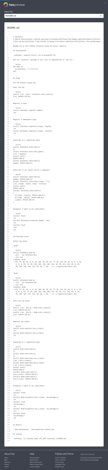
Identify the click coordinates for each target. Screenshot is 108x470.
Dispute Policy (59, 466)
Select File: (8, 12)
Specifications (34, 460)
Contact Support (35, 466)
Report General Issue (36, 464)
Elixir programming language (89, 460)
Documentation (34, 458)
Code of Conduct (60, 458)
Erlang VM (94, 458)
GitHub (6, 464)
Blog (5, 460)
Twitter (6, 466)
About (6, 458)
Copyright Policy (60, 464)
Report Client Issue (36, 462)
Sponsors (7, 462)
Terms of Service (60, 460)
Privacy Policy (59, 462)
